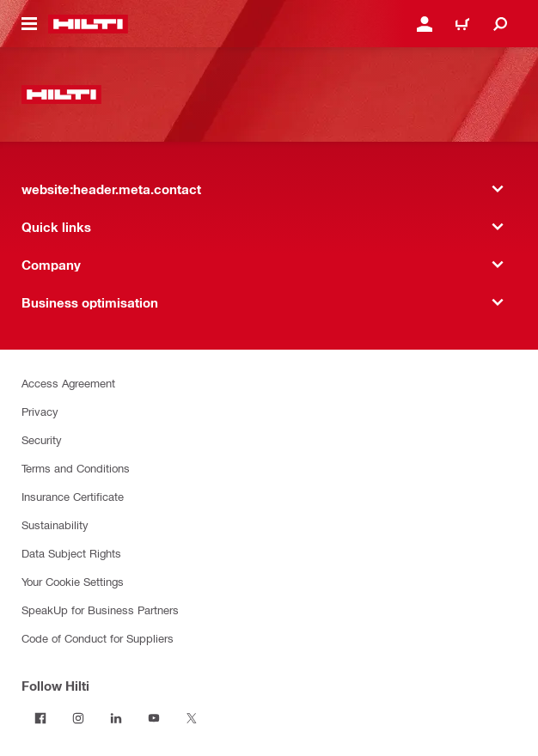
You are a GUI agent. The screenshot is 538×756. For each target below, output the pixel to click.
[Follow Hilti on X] (192, 718)
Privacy (39, 411)
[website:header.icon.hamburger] (29, 24)
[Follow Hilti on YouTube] (154, 718)
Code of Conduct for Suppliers (97, 637)
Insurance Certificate (72, 496)
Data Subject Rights (71, 552)
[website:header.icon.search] (500, 24)
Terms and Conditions (75, 467)
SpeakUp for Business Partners (100, 609)
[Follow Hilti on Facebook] (40, 718)
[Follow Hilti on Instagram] (78, 718)
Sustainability (55, 524)
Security (41, 439)
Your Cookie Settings (72, 581)
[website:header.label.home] (88, 24)
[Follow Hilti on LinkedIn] (116, 718)
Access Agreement (68, 382)
